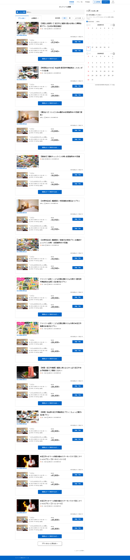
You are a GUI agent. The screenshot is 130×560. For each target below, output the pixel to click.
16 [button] (104, 39)
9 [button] (104, 35)
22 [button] (100, 43)
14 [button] (96, 39)
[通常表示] (64, 18)
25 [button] (112, 43)
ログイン (106, 2)
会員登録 (97, 2)
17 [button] (108, 39)
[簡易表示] (69, 18)
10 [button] (108, 35)
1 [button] (100, 30)
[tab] (35, 18)
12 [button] (88, 39)
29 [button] (100, 47)
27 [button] (92, 47)
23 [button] (104, 43)
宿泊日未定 (91, 21)
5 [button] (88, 35)
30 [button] (104, 47)
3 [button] (108, 30)
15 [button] (100, 39)
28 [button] (96, 47)
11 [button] (112, 35)
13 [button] (92, 39)
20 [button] (92, 43)
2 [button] (104, 30)
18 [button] (112, 39)
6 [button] (92, 35)
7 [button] (96, 35)
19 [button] (88, 43)
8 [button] (100, 35)
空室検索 (71, 2)
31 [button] (108, 47)
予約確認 (87, 2)
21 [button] (96, 43)
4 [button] (112, 30)
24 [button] (108, 43)
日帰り (98, 21)
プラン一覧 (79, 2)
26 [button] (88, 47)
